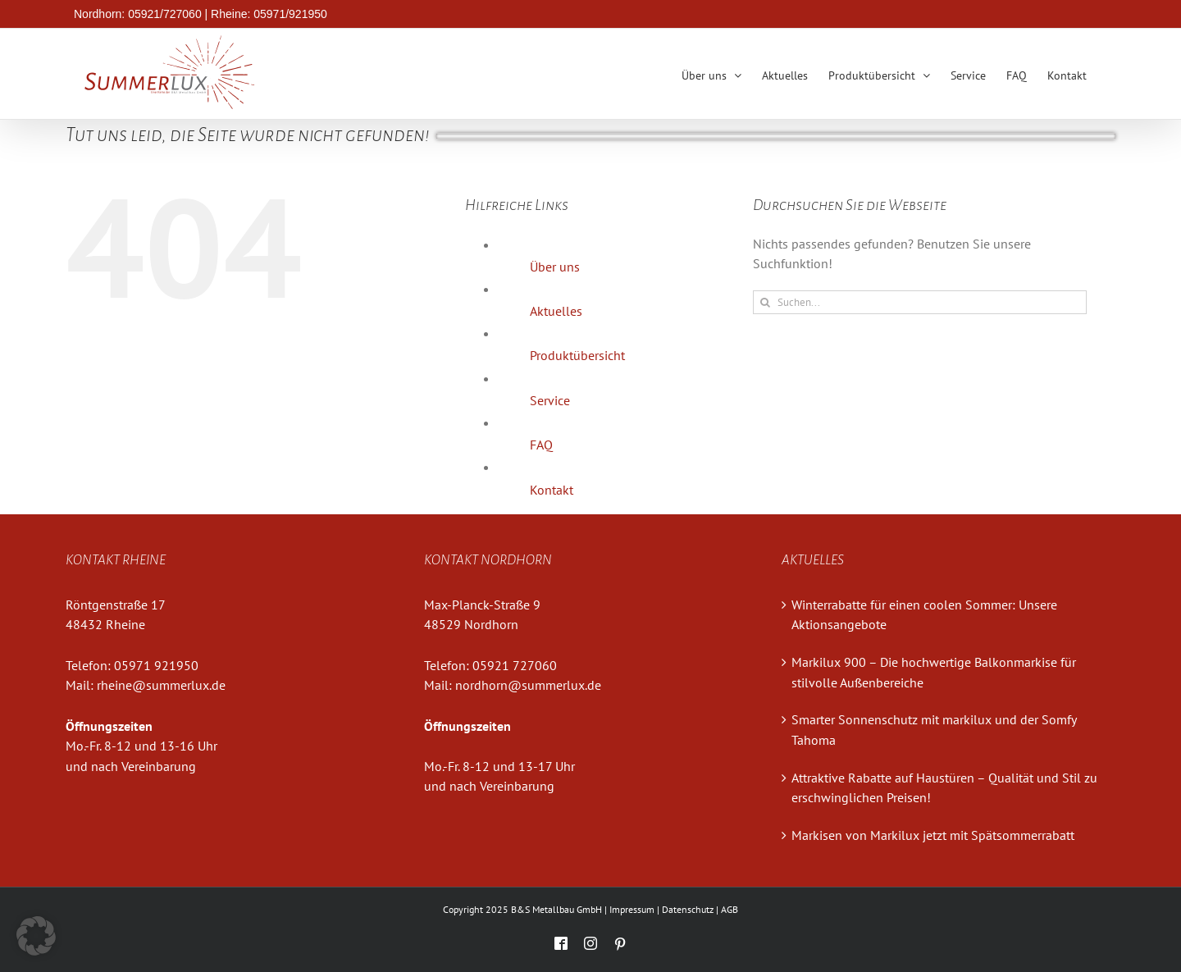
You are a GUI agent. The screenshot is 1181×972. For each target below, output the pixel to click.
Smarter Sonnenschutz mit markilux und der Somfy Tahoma (933, 729)
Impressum (631, 909)
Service (550, 400)
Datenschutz (688, 909)
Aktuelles (556, 311)
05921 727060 (514, 665)
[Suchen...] (920, 302)
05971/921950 (290, 14)
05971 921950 (156, 665)
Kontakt (551, 489)
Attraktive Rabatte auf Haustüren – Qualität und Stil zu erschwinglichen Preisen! (944, 787)
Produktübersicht (577, 355)
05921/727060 (165, 14)
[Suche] (765, 302)
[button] (36, 936)
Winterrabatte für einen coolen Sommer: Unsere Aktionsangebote (924, 614)
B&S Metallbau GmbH (556, 909)
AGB (729, 909)
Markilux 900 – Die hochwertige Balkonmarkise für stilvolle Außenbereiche (933, 672)
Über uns (555, 266)
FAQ (541, 444)
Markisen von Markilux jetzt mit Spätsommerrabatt (932, 835)
